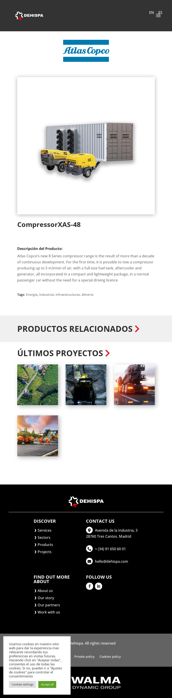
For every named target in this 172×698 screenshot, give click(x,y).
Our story (46, 597)
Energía (31, 294)
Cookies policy (110, 657)
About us (45, 590)
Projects (45, 551)
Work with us (49, 612)
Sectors (44, 537)
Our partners (49, 605)
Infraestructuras (68, 294)
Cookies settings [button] (22, 684)
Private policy (84, 657)
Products (45, 544)
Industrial (46, 294)
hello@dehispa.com (111, 561)
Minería (87, 294)
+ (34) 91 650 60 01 (110, 548)
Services (45, 530)
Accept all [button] (47, 684)
